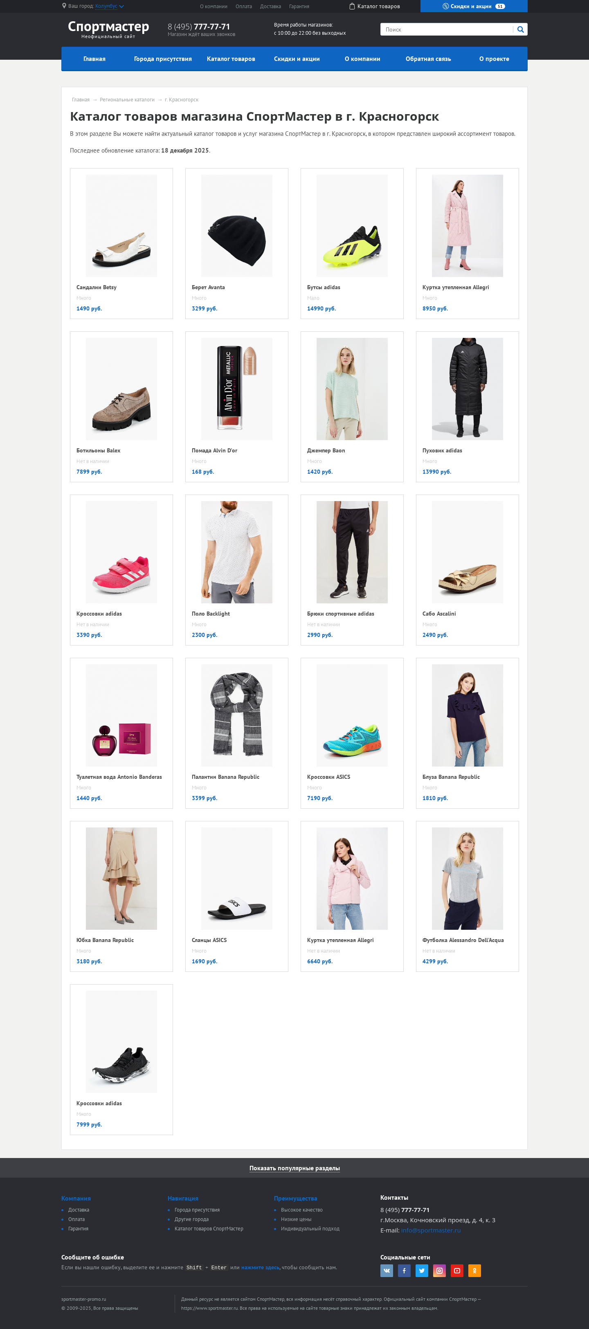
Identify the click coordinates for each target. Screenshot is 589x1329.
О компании (213, 6)
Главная (94, 58)
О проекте (494, 58)
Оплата (244, 6)
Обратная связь (428, 58)
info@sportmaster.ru (431, 1230)
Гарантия (299, 6)
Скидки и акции (474, 6)
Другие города (192, 1219)
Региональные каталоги (127, 99)
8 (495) (199, 26)
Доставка (270, 6)
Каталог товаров (231, 58)
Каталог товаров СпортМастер (209, 1228)
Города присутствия (163, 58)
